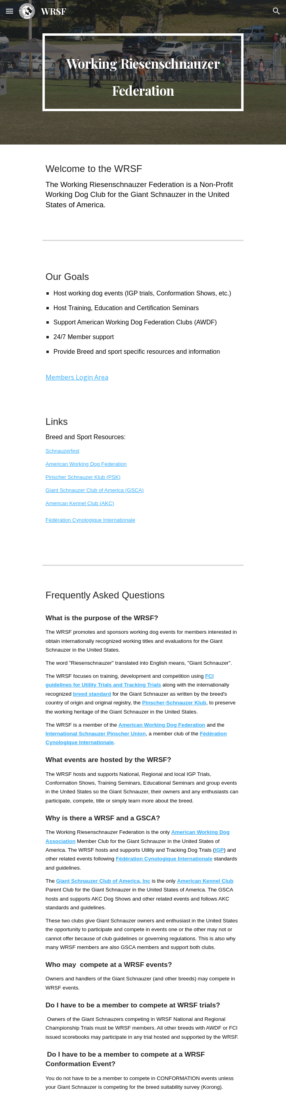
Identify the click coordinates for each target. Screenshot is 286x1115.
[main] (143, 72)
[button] (9, 11)
